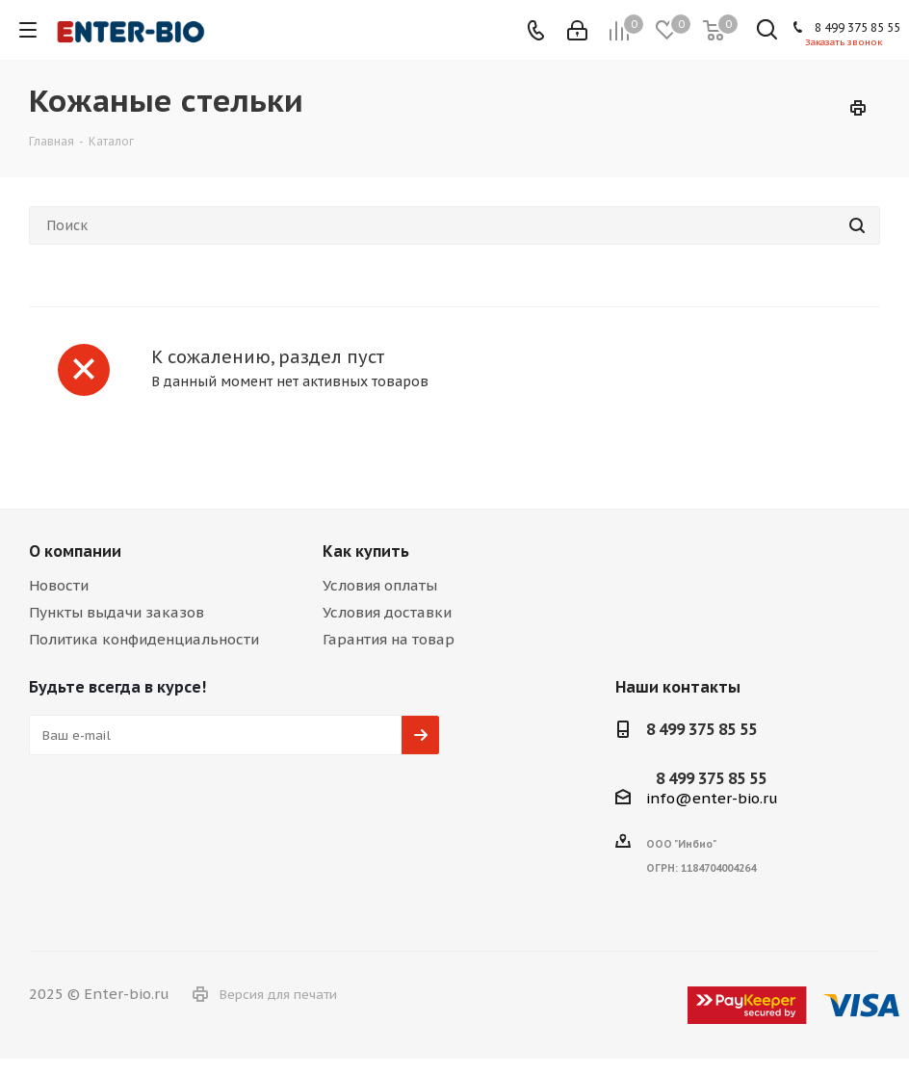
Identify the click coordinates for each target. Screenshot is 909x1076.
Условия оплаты (380, 585)
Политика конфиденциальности (144, 639)
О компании (75, 551)
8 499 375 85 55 (857, 27)
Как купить (366, 551)
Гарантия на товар (388, 639)
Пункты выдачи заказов (116, 612)
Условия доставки (387, 612)
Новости (59, 585)
